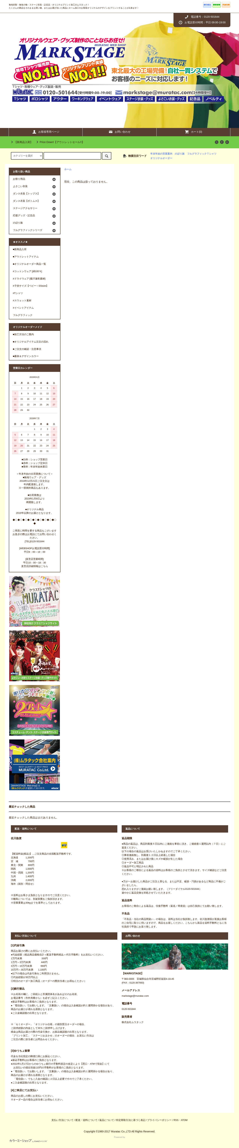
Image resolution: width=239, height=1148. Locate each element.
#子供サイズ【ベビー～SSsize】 (30, 286)
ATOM (184, 1120)
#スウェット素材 (22, 300)
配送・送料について (86, 1120)
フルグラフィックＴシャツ (201, 153)
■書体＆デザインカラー (26, 356)
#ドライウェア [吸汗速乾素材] (29, 278)
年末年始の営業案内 (161, 153)
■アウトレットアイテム (26, 256)
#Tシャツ (18, 293)
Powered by (67, 1139)
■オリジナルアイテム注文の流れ (31, 341)
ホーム (68, 169)
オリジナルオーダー (161, 158)
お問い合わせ (119, 131)
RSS (176, 1120)
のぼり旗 (180, 153)
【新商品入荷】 (21, 142)
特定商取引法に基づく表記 (130, 1120)
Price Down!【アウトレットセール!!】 (59, 142)
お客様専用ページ (45, 131)
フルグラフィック (22, 315)
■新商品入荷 (20, 249)
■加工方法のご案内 (23, 334)
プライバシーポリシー (159, 1120)
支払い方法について (62, 1120)
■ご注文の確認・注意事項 (27, 349)
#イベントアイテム (23, 308)
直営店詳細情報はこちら (34, 566)
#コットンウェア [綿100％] (27, 271)
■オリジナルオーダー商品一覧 (29, 264)
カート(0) (193, 131)
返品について (106, 1120)
